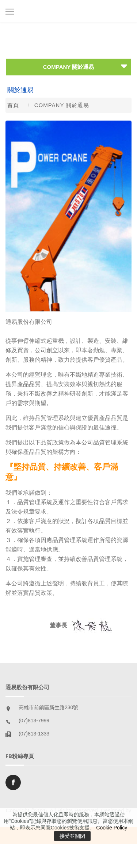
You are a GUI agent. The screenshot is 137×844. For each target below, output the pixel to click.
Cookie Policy (111, 828)
